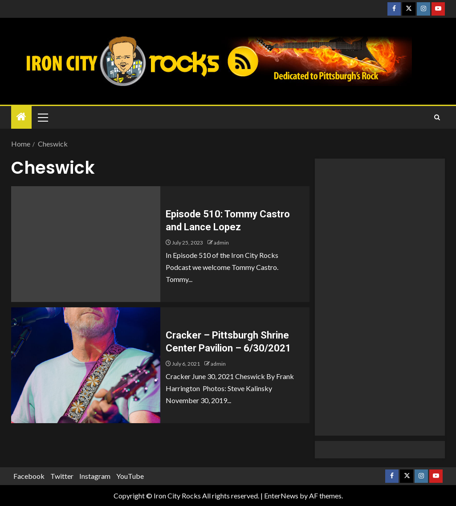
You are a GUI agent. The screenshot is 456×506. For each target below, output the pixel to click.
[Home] (21, 116)
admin (221, 242)
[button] (42, 117)
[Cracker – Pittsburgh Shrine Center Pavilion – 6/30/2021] (85, 365)
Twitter (61, 476)
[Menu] (42, 117)
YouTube (130, 476)
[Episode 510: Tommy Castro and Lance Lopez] (85, 244)
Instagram (94, 476)
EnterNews (281, 495)
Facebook (29, 476)
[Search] (437, 117)
